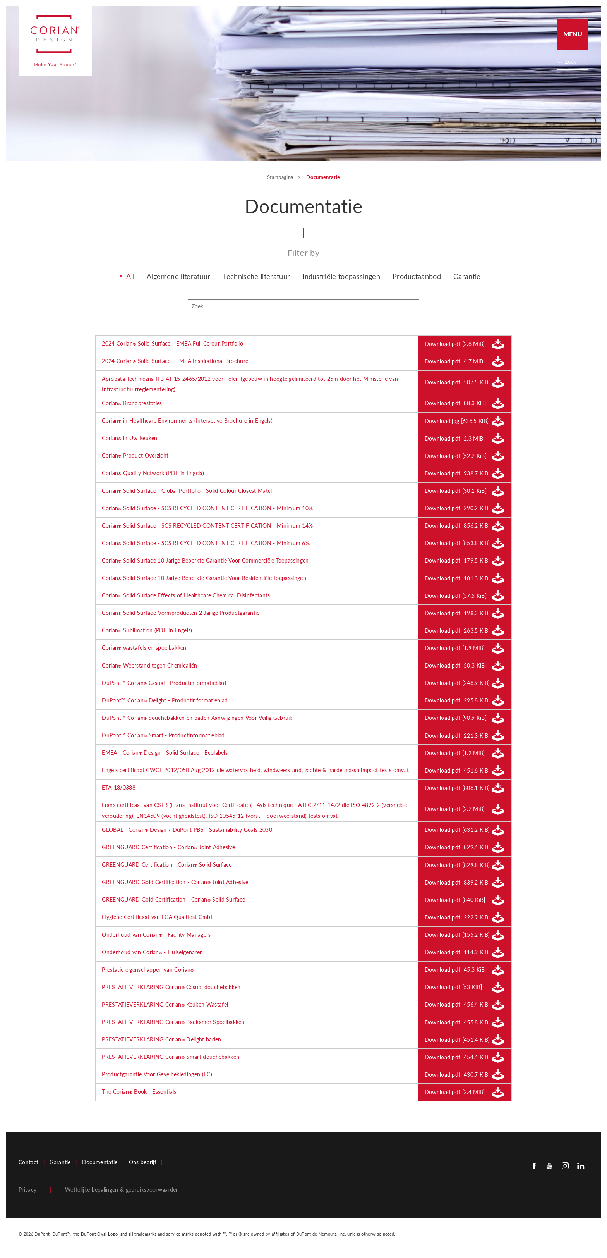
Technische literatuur (256, 278)
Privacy (27, 1192)
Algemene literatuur (178, 278)
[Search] (575, 62)
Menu (572, 34)
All (130, 278)
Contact (28, 1165)
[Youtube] (549, 1168)
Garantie (467, 278)
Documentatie (100, 1165)
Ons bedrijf (143, 1165)
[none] (576, 62)
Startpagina (281, 177)
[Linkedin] (580, 1168)
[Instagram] (565, 1168)
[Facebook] (534, 1168)
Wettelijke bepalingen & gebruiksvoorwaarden (122, 1192)
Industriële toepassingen (341, 278)
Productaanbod (417, 278)
